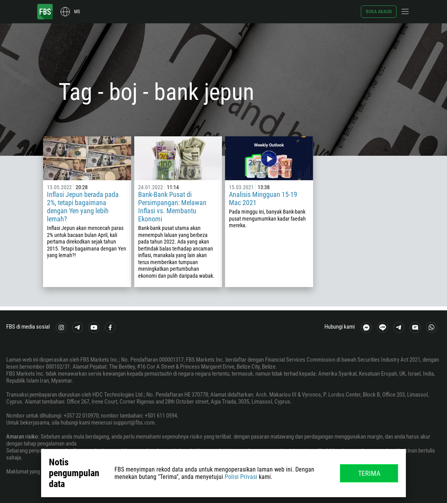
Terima (369, 473)
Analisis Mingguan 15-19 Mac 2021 (263, 198)
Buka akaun (379, 11)
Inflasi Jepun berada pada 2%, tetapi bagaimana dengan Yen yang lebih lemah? (83, 206)
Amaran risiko (22, 436)
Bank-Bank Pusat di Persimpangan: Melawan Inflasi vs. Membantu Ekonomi (172, 206)
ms (77, 11)
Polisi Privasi (241, 476)
